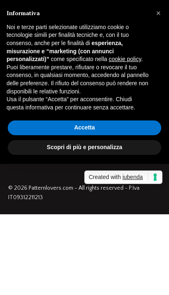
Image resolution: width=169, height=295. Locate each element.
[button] (158, 13)
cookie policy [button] (125, 59)
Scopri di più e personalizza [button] (84, 147)
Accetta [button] (84, 127)
